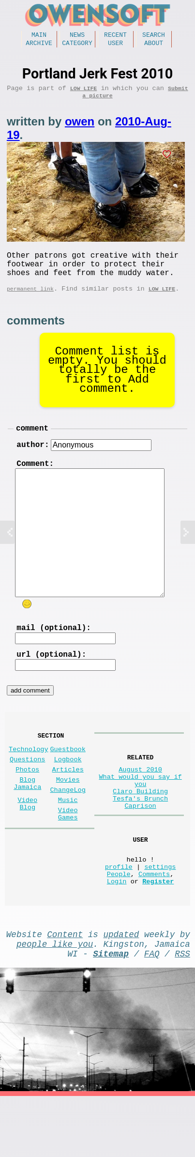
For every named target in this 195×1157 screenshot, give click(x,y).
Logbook (68, 793)
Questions (27, 793)
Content (65, 989)
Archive (39, 45)
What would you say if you (140, 815)
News (77, 35)
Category (77, 45)
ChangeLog (67, 829)
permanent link (30, 303)
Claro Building (140, 828)
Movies (68, 817)
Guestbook (67, 781)
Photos (27, 805)
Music (68, 841)
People (119, 924)
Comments (154, 924)
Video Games (68, 858)
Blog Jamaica (27, 822)
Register (158, 934)
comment (32, 444)
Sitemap (111, 1012)
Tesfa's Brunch (140, 838)
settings (160, 915)
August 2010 (140, 801)
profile (119, 915)
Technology (28, 781)
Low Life (83, 92)
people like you (54, 1000)
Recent (115, 35)
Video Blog (27, 846)
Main (38, 35)
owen (79, 128)
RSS (182, 1012)
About (153, 45)
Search (153, 35)
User (115, 45)
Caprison (140, 847)
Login (117, 934)
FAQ (152, 1012)
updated (121, 989)
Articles (68, 805)
